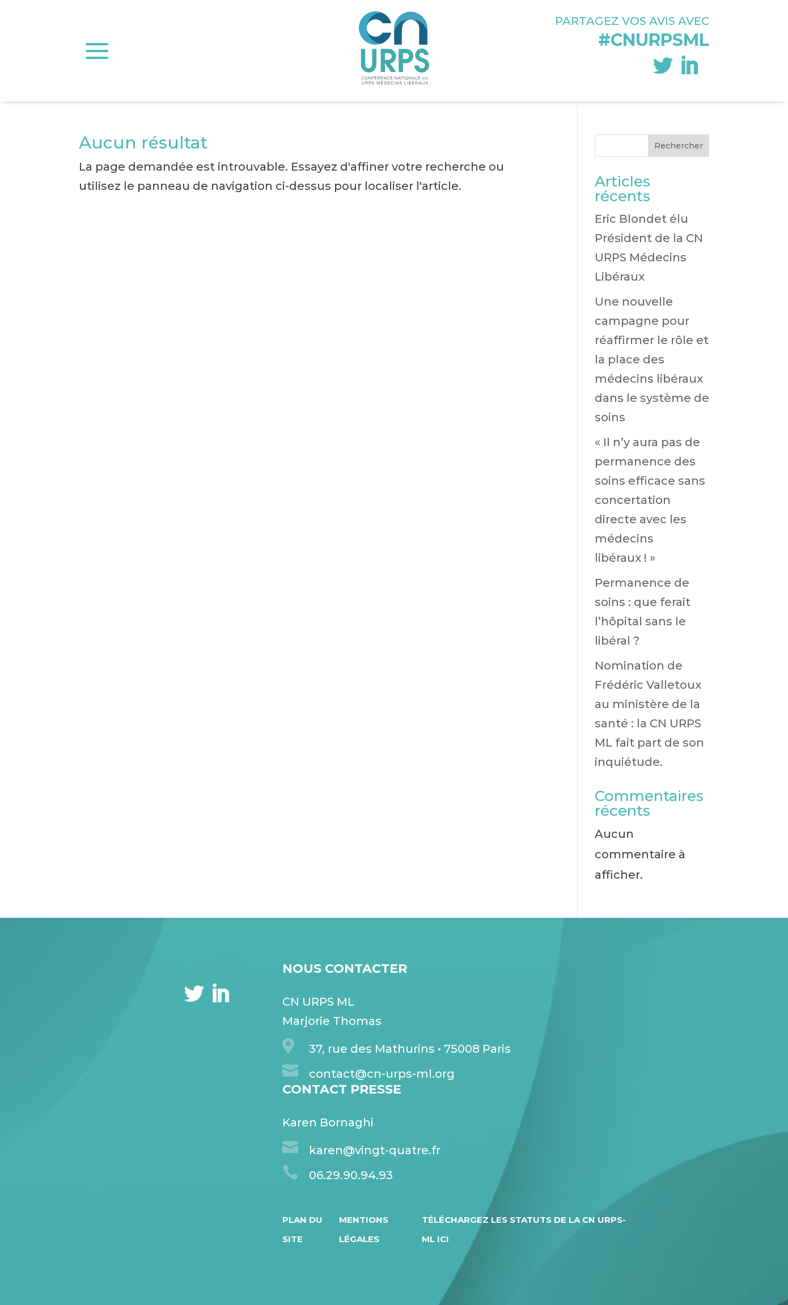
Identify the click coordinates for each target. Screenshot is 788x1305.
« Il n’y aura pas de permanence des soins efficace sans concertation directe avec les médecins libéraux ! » (650, 500)
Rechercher (678, 146)
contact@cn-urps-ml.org (382, 1074)
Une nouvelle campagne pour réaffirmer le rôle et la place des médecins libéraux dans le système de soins (652, 359)
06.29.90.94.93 (351, 1175)
